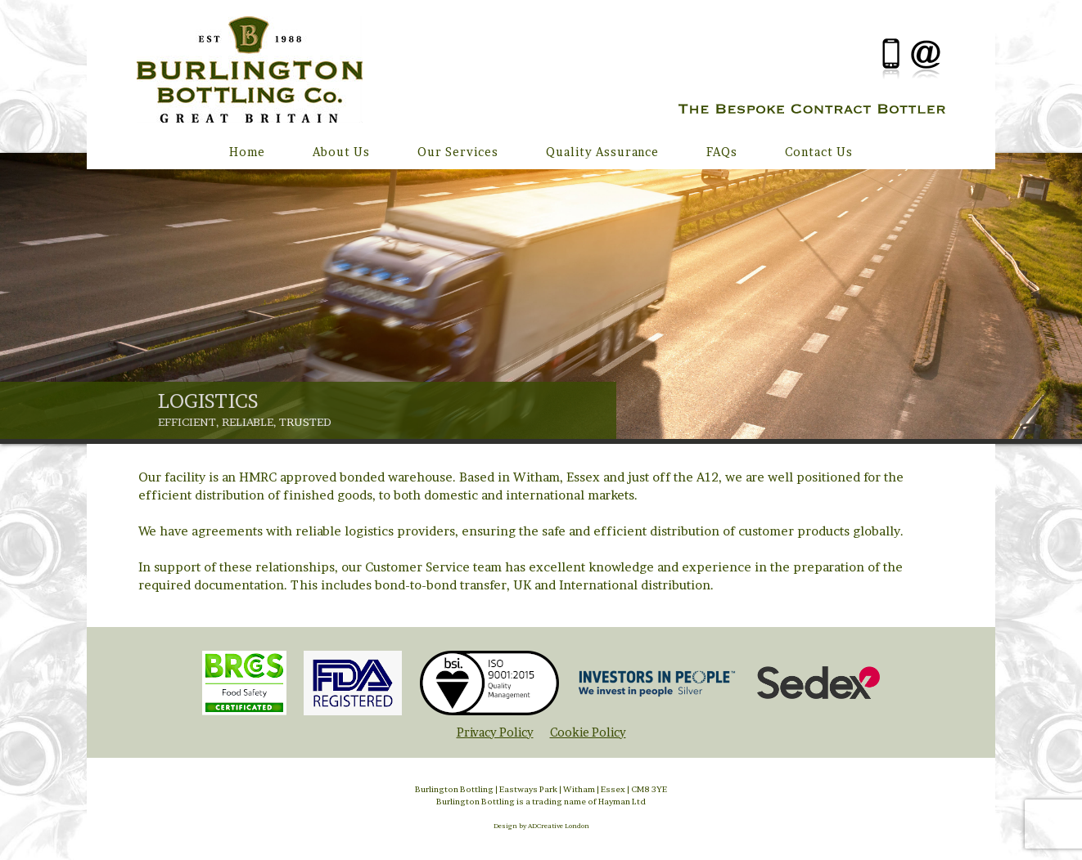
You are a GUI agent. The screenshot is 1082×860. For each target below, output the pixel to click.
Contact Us (819, 152)
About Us (341, 152)
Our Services (457, 152)
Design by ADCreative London (541, 822)
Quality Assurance (602, 152)
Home (247, 152)
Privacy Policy (495, 733)
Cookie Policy (588, 733)
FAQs (721, 152)
